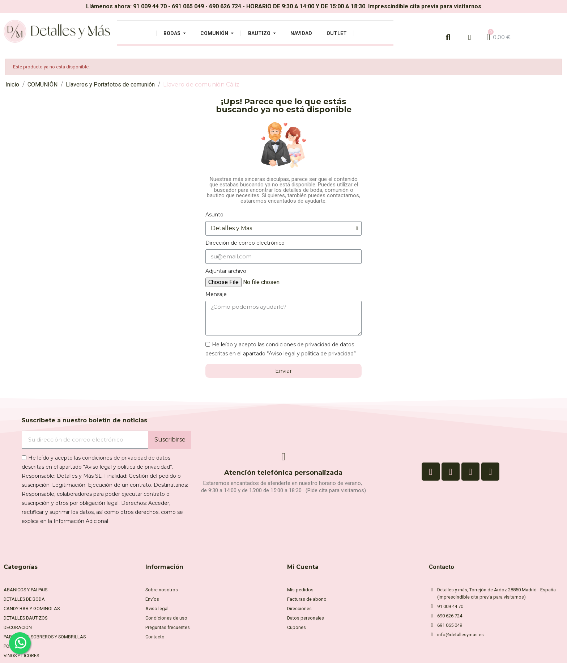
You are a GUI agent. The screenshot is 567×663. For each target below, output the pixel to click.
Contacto (441, 566)
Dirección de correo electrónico (245, 243)
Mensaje (216, 294)
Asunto (214, 214)
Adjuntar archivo (225, 271)
